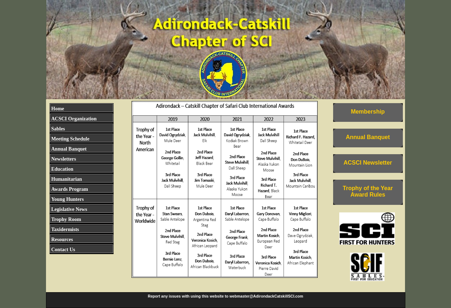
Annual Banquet (69, 149)
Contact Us (63, 249)
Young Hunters (67, 199)
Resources (62, 239)
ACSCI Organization (74, 118)
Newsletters (63, 159)
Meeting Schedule (70, 139)
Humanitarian (66, 179)
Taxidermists (65, 229)
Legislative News (69, 209)
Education (62, 169)
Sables (58, 129)
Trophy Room (66, 219)
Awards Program (69, 189)
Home (57, 108)
